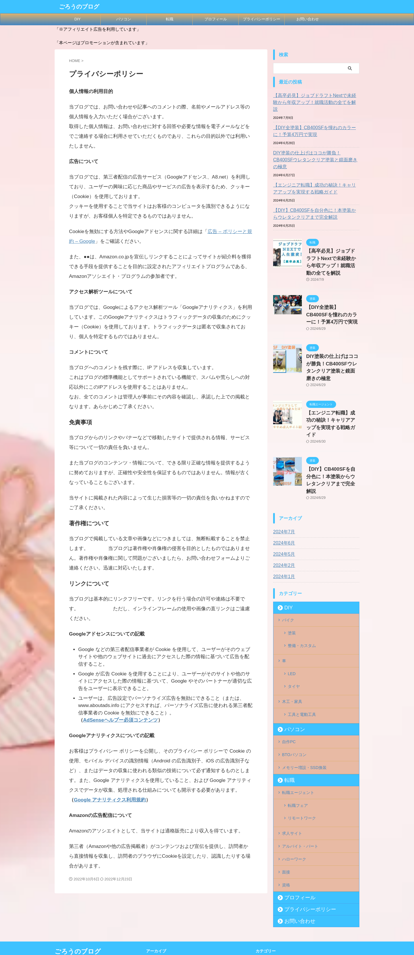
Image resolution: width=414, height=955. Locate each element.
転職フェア (298, 723)
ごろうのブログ (79, 6)
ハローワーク (294, 768)
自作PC (289, 664)
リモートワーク (302, 733)
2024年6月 (282, 487)
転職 (169, 19)
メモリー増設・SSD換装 (304, 688)
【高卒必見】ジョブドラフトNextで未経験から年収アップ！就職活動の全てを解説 (315, 99)
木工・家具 (292, 629)
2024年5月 (282, 498)
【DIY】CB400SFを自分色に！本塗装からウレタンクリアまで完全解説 (315, 200)
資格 (286, 791)
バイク (288, 563)
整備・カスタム (302, 584)
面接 (286, 780)
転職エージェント (298, 712)
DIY (77, 19)
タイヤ (294, 617)
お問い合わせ (307, 19)
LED (292, 608)
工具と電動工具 (302, 640)
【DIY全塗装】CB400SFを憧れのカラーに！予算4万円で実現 (315, 124)
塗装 (292, 575)
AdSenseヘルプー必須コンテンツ (120, 720)
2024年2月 (282, 509)
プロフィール (215, 19)
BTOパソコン (294, 676)
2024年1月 (282, 520)
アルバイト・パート (300, 756)
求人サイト (292, 744)
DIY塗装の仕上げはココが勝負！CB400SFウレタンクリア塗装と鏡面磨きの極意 (315, 149)
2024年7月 (282, 476)
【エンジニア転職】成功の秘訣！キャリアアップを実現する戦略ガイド (315, 175)
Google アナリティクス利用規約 (110, 800)
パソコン (123, 19)
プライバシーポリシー (261, 19)
